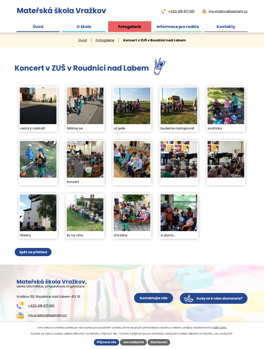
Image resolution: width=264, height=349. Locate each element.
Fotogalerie (129, 26)
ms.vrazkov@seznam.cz (47, 315)
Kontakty (226, 26)
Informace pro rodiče (178, 26)
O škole (84, 26)
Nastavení (159, 342)
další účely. (220, 327)
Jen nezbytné (133, 342)
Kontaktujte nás (150, 298)
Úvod (38, 26)
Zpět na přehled (33, 252)
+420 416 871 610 (41, 305)
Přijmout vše (106, 342)
